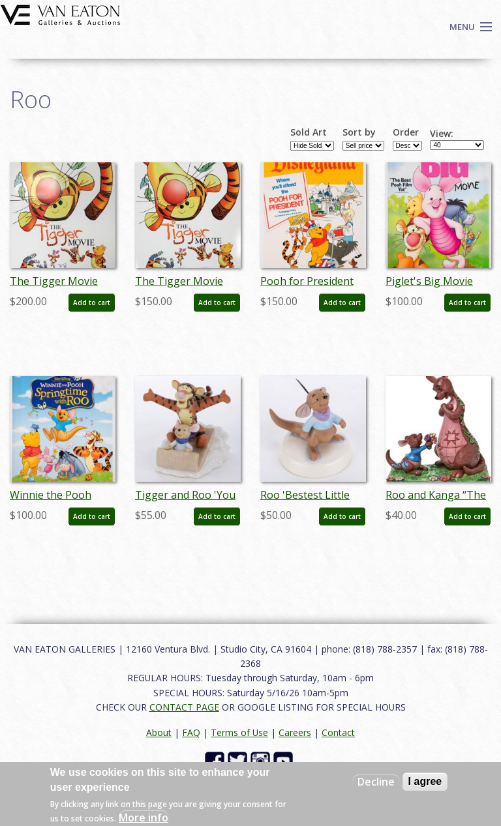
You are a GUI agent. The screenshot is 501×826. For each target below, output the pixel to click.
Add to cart (91, 302)
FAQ (191, 732)
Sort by (359, 132)
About (159, 732)
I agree (425, 781)
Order (406, 132)
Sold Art (308, 132)
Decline (376, 781)
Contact (338, 732)
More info (143, 817)
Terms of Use (239, 732)
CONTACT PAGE (184, 707)
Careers (295, 732)
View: (441, 133)
